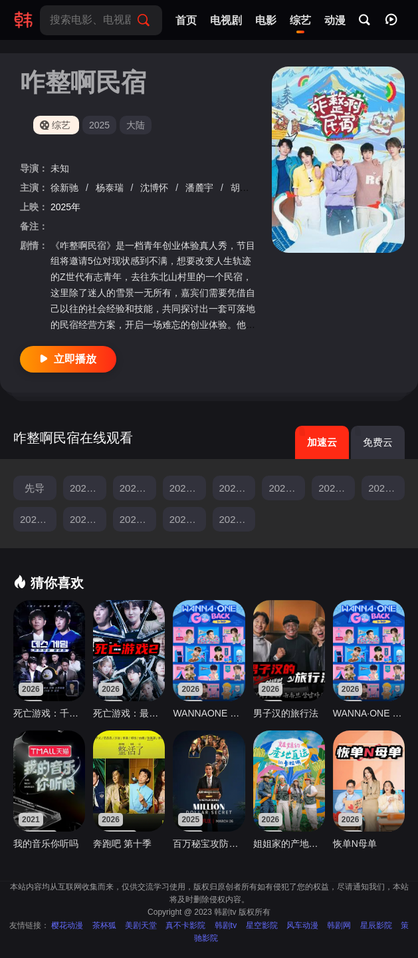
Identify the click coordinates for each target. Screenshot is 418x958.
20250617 (187, 519)
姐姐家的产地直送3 (289, 843)
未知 (60, 168)
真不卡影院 (185, 925)
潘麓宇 (200, 187)
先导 (35, 488)
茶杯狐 (104, 925)
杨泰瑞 (111, 187)
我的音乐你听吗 (45, 843)
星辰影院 (376, 925)
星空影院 (262, 925)
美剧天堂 (141, 925)
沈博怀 (155, 187)
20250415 (138, 488)
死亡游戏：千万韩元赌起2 (49, 713)
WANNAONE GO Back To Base (209, 713)
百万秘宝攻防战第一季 (209, 843)
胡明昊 (245, 187)
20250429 (237, 488)
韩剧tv (226, 925)
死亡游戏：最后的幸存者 (129, 713)
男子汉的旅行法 (285, 713)
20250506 (286, 488)
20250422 (187, 488)
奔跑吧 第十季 (122, 843)
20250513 (336, 488)
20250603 (88, 519)
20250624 (237, 519)
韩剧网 (339, 925)
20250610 (138, 519)
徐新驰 (66, 187)
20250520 (386, 488)
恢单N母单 (355, 843)
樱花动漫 (67, 925)
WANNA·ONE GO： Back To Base (369, 713)
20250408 (88, 488)
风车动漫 (302, 925)
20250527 (38, 519)
